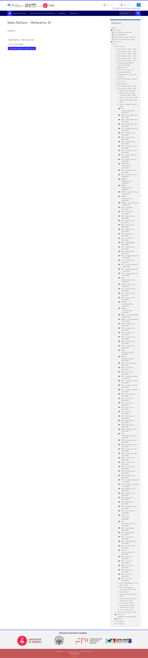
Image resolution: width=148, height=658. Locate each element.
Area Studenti (120, 623)
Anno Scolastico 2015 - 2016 (127, 53)
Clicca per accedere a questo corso (22, 48)
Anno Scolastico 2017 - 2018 (127, 49)
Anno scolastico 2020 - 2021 (127, 612)
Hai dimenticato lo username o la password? (127, 8)
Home (113, 27)
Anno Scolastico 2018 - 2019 (127, 86)
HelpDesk (63, 13)
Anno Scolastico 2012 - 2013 (127, 61)
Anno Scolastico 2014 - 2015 (127, 56)
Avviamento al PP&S (124, 72)
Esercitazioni (122, 81)
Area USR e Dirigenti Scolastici (127, 79)
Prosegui (74, 656)
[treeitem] (125, 325)
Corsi (115, 44)
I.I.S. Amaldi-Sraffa (126, 610)
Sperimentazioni (123, 83)
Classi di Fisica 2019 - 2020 (129, 97)
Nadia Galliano (19, 44)
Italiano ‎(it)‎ (75, 13)
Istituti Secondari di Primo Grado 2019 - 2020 (128, 599)
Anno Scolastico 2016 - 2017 (127, 51)
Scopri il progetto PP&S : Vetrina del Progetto (126, 64)
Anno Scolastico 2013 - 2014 (127, 58)
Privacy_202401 (74, 653)
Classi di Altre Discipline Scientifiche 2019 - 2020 (127, 94)
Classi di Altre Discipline (127, 91)
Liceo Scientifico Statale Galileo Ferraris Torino (127, 606)
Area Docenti (120, 621)
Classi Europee (124, 592)
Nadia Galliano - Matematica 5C (21, 39)
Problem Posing (122, 67)
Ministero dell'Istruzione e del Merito (43, 13)
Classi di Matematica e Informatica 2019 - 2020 (127, 588)
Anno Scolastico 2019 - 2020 (127, 88)
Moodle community (21, 13)
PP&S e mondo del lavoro (126, 70)
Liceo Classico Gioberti (127, 603)
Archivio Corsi (120, 46)
